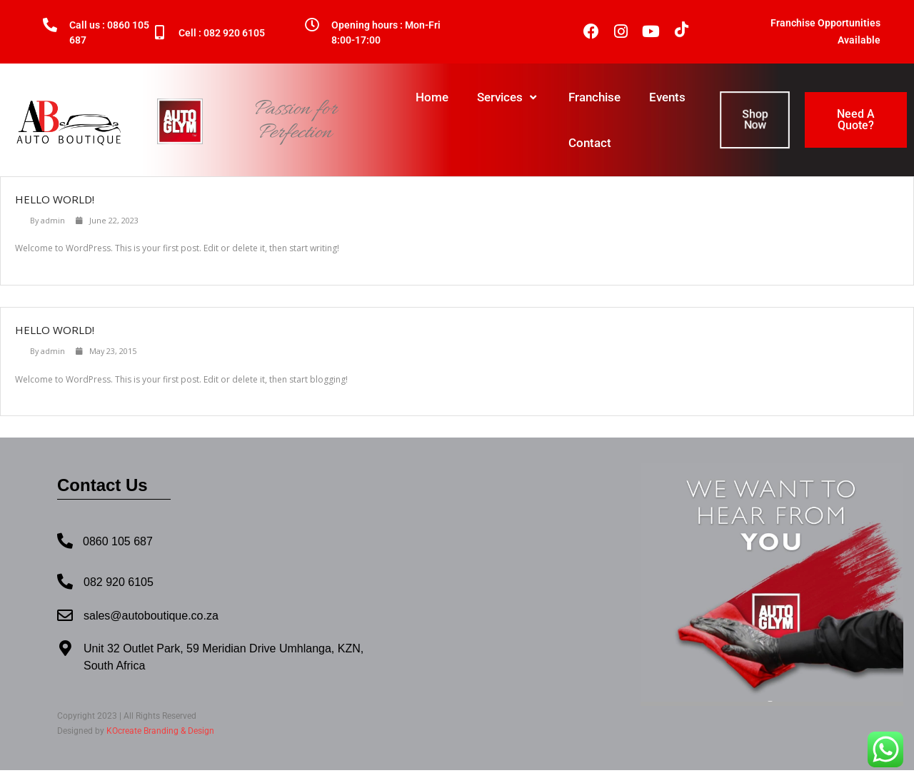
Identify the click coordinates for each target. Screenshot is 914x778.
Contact (589, 143)
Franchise (594, 97)
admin (53, 220)
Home (432, 97)
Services (508, 97)
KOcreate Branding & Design (160, 731)
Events (667, 97)
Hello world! (54, 199)
